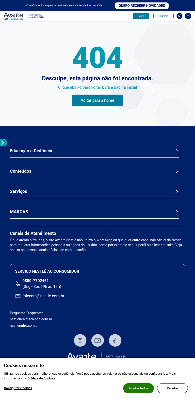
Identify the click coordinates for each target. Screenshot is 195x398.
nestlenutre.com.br (24, 325)
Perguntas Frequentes (27, 313)
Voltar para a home (97, 100)
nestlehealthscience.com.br (31, 319)
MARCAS (19, 211)
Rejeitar (172, 390)
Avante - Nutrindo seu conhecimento (24, 16)
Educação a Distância (31, 150)
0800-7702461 (35, 280)
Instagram (80, 340)
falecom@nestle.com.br (43, 296)
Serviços (18, 191)
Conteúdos (20, 171)
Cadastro (163, 16)
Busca (179, 16)
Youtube (97, 340)
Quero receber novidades (142, 6)
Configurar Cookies (18, 390)
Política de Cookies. (41, 380)
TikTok (115, 340)
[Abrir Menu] (188, 16)
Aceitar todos (138, 390)
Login (141, 16)
